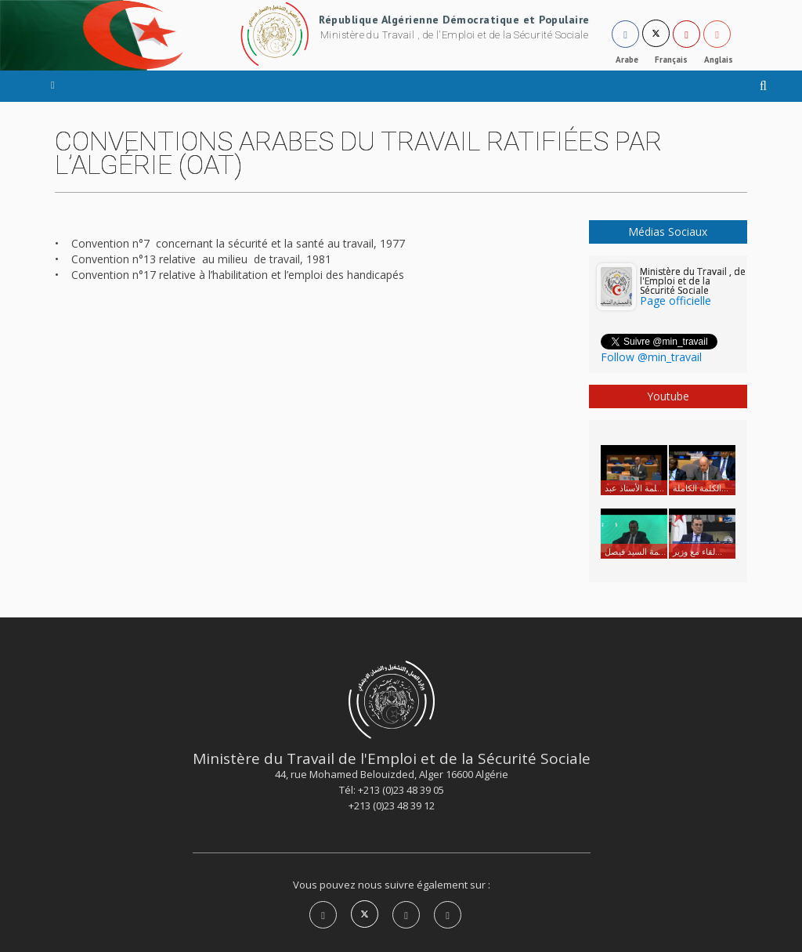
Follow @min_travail (651, 356)
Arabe (627, 59)
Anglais (718, 59)
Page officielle (675, 300)
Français (671, 59)
